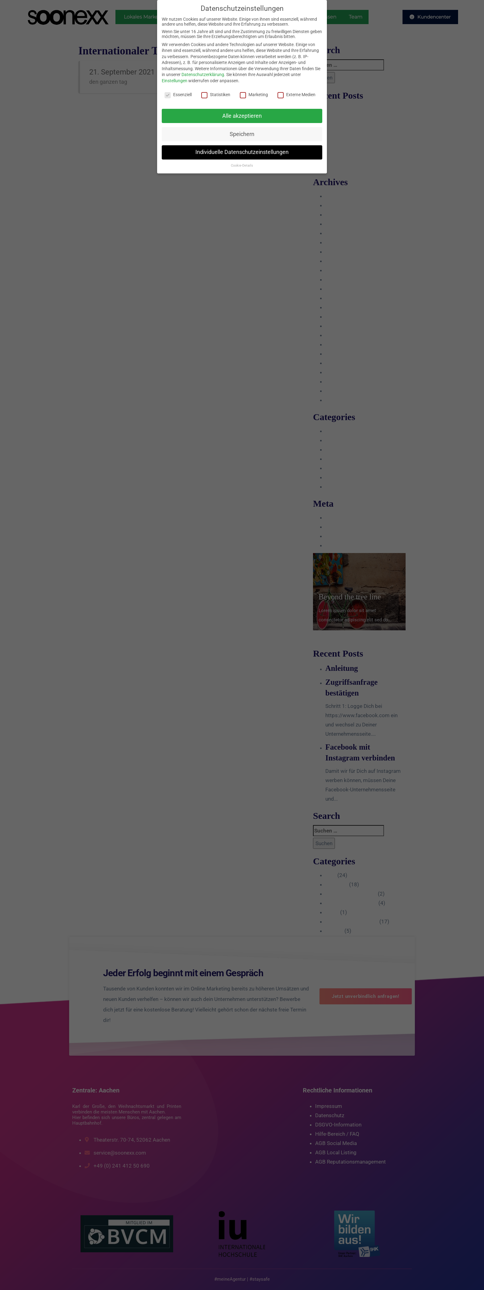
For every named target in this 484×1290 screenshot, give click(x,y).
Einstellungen (174, 80)
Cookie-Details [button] (242, 166)
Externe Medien (296, 94)
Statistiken (215, 94)
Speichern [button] (242, 134)
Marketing (254, 94)
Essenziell (178, 94)
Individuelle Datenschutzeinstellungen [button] (242, 152)
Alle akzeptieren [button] (242, 116)
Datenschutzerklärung (203, 74)
